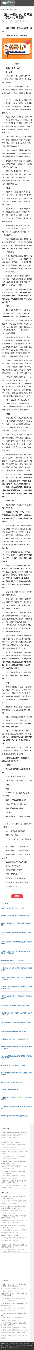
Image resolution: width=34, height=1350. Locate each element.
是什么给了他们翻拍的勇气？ (9, 1089)
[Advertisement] (15, 1266)
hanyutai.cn (24, 1345)
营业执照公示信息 (13, 1347)
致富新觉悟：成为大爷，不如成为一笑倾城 (13, 1065)
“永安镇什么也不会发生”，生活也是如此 (12, 960)
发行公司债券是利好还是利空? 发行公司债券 (13, 1031)
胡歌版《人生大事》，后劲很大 (10, 1235)
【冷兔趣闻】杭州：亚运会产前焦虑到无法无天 (14, 1039)
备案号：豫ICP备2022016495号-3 (15, 1343)
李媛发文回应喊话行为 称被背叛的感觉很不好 (14, 1116)
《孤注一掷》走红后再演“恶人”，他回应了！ (14, 908)
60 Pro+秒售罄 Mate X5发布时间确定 (11, 1082)
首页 (4, 9)
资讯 (8, 9)
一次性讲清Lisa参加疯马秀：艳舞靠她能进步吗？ (15, 1005)
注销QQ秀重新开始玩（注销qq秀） (11, 1142)
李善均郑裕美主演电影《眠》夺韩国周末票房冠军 (15, 915)
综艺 (12, 9)
